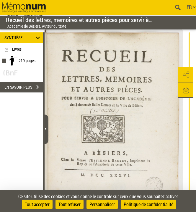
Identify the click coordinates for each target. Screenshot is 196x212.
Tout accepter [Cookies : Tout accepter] (37, 204)
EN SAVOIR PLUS (23, 87)
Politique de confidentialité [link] (148, 204)
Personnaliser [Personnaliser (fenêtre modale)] (102, 204)
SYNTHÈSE (23, 37)
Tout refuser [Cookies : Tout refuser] (69, 204)
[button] (185, 74)
